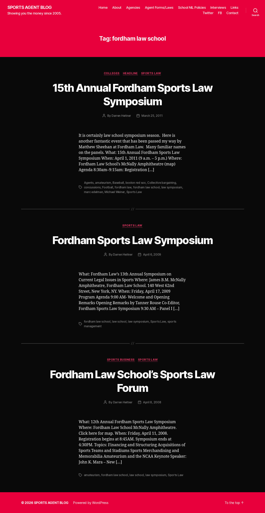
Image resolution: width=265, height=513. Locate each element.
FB (220, 13)
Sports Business (120, 359)
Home (103, 7)
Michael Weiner (115, 192)
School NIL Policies (192, 7)
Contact (232, 13)
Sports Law (152, 73)
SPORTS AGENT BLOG (29, 7)
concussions (92, 187)
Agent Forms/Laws (159, 7)
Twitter (208, 13)
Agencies (133, 7)
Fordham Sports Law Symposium (132, 240)
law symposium (171, 187)
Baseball (119, 183)
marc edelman (93, 192)
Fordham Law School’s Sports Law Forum (132, 381)
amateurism (103, 183)
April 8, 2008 (152, 402)
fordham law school (146, 187)
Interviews (218, 7)
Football (107, 187)
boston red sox (136, 183)
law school (119, 321)
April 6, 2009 (152, 254)
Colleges (111, 73)
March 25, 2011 (152, 116)
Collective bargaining (162, 183)
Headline (130, 73)
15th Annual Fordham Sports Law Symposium (132, 94)
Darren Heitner (121, 116)
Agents (89, 183)
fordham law (123, 187)
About (116, 7)
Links (234, 7)
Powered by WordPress (91, 502)
